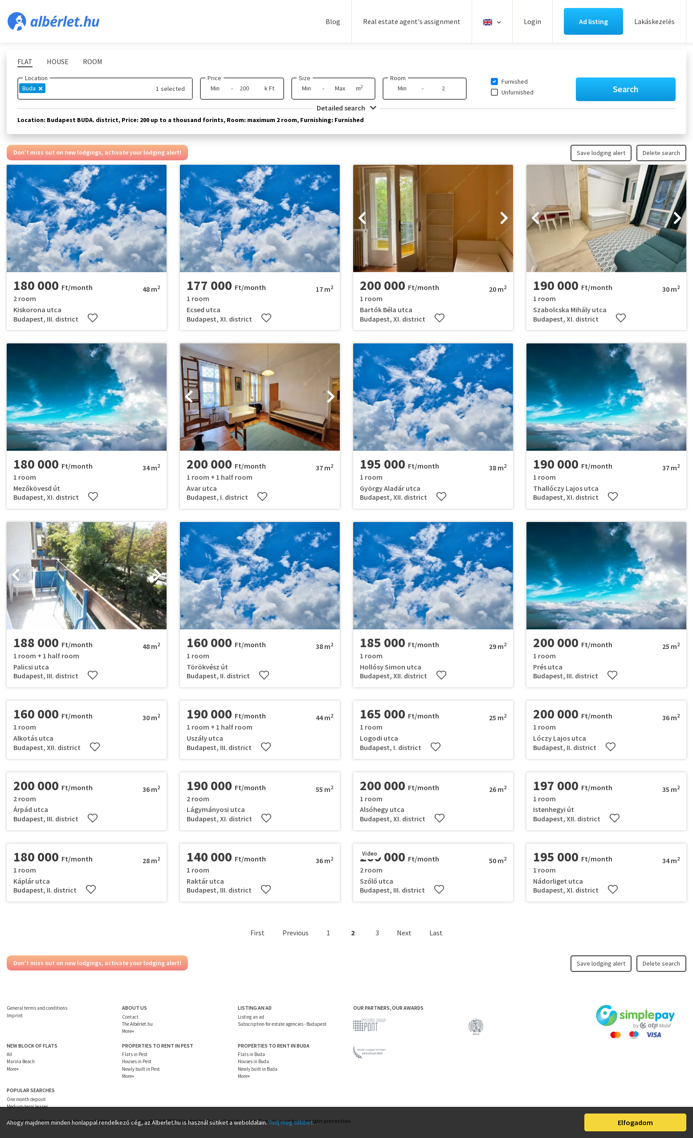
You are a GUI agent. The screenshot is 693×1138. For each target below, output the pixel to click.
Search (626, 88)
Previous (295, 932)
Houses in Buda (253, 1061)
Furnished (514, 81)
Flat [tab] (25, 61)
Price (214, 78)
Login (532, 21)
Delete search (661, 153)
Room (398, 78)
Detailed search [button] (346, 107)
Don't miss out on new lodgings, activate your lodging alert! (97, 152)
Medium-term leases (27, 1106)
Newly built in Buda (257, 1069)
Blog (333, 21)
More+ (128, 1031)
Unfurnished (517, 92)
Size (304, 78)
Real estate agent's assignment (412, 21)
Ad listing (593, 21)
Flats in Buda (251, 1054)
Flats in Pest (134, 1054)
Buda (32, 88)
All (9, 1054)
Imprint (15, 1015)
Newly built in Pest (141, 1069)
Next (404, 932)
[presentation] (362, 218)
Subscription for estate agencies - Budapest (282, 1024)
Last (436, 932)
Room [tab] (92, 61)
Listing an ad (251, 1017)
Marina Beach (21, 1061)
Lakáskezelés (654, 21)
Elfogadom (635, 1122)
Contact (130, 1017)
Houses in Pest (136, 1061)
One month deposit (26, 1099)
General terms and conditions (37, 1008)
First (257, 932)
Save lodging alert (601, 153)
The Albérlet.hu (137, 1024)
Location (36, 78)
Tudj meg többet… (293, 1122)
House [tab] (58, 61)
